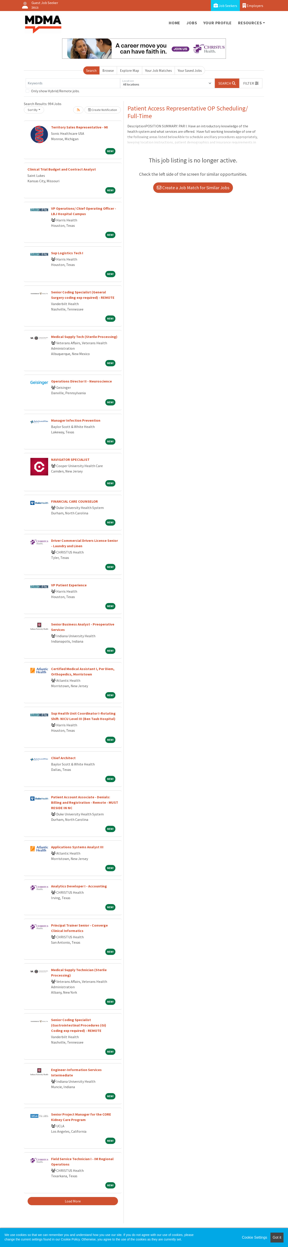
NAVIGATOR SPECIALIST (70, 459)
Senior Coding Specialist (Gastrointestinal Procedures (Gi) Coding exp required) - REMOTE (78, 1025)
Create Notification (102, 110)
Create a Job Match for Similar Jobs (193, 187)
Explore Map (129, 70)
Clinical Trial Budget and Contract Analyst (61, 169)
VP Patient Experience (69, 585)
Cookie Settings (254, 1237)
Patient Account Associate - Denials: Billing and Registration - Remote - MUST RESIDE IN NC (84, 802)
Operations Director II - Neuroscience (81, 381)
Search (91, 70)
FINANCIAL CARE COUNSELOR (74, 501)
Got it (277, 1237)
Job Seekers (225, 5)
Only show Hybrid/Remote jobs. (55, 91)
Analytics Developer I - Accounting (79, 886)
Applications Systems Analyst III (77, 847)
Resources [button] (250, 22)
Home (174, 22)
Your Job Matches (158, 70)
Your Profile (217, 22)
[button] (250, 83)
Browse (108, 70)
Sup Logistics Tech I (67, 253)
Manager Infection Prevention (75, 420)
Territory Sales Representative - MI (79, 127)
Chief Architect (63, 758)
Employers (253, 5)
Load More (73, 1201)
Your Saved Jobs (190, 70)
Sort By (33, 110)
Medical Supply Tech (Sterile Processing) (84, 336)
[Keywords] (73, 83)
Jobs (192, 22)
